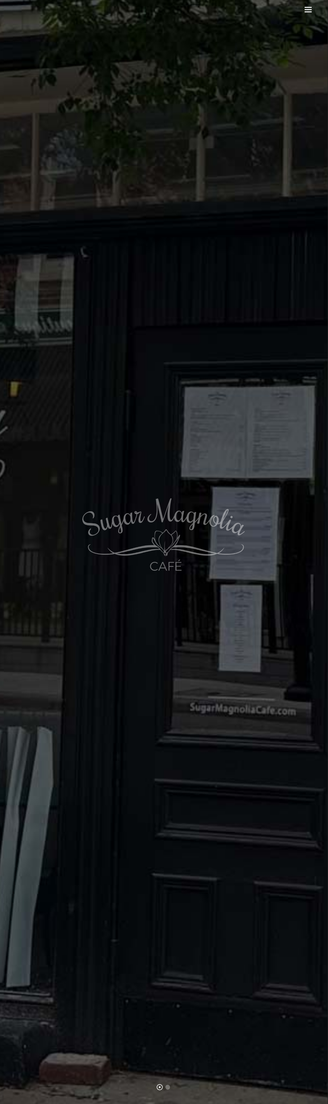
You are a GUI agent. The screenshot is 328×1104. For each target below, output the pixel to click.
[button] (308, 9)
